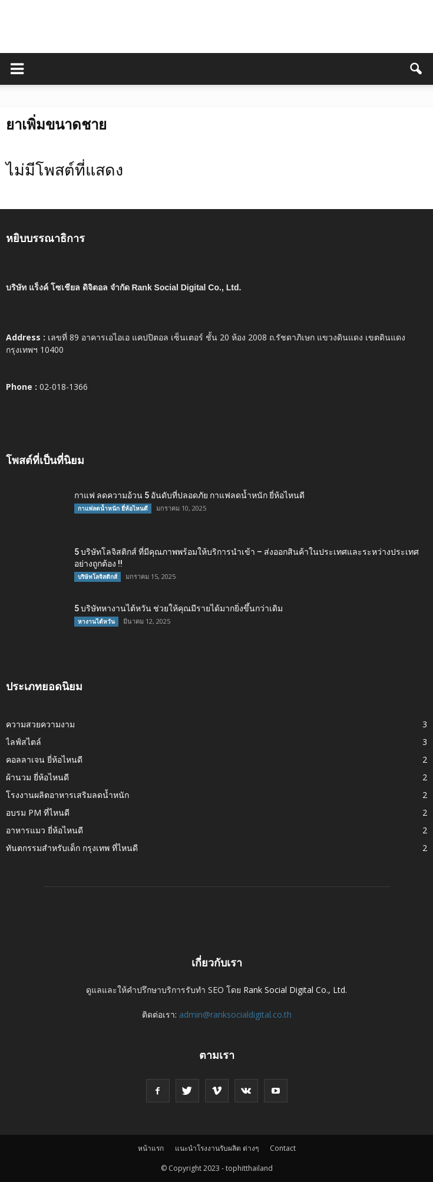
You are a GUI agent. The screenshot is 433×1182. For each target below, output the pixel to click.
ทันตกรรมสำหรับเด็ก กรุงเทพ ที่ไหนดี (72, 847)
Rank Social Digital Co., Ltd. (295, 989)
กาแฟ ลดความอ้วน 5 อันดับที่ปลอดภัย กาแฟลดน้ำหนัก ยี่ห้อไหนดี (189, 495)
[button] (416, 69)
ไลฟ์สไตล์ (23, 741)
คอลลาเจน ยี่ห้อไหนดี (44, 759)
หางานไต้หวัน (96, 621)
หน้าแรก (151, 1148)
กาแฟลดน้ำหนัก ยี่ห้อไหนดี (113, 508)
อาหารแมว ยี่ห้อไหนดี (44, 830)
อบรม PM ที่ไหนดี (38, 812)
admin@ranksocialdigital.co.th (235, 1014)
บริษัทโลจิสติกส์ (97, 576)
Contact (283, 1148)
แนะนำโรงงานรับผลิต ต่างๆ (217, 1148)
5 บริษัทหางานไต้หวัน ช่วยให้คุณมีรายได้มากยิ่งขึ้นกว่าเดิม (178, 608)
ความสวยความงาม (40, 724)
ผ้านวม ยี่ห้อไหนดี (37, 777)
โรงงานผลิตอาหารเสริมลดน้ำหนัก (67, 794)
